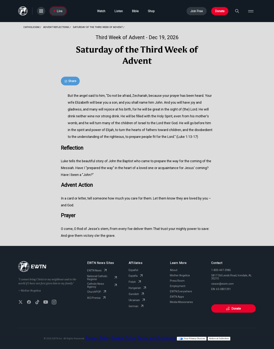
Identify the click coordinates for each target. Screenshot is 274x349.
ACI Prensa (97, 298)
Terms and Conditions (156, 338)
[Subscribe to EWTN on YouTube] (45, 302)
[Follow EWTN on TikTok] (37, 302)
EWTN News (97, 270)
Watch (101, 11)
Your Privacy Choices (191, 338)
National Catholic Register (102, 278)
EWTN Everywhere (181, 291)
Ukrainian (137, 300)
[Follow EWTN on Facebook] (29, 302)
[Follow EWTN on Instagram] (54, 302)
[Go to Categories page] (41, 11)
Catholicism (31, 27)
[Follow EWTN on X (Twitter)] (20, 302)
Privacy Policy (98, 338)
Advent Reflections (56, 27)
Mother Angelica (180, 275)
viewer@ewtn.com (222, 283)
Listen (118, 11)
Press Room (177, 280)
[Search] (237, 11)
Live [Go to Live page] (58, 11)
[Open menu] (251, 11)
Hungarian (138, 288)
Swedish (137, 294)
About (173, 270)
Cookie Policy (124, 338)
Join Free (196, 11)
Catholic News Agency (102, 285)
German (136, 306)
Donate (220, 11)
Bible (135, 11)
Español (133, 270)
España (136, 275)
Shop (151, 11)
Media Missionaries (181, 302)
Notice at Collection (219, 338)
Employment (177, 286)
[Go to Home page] (23, 11)
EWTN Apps (177, 296)
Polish (135, 282)
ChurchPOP (97, 291)
